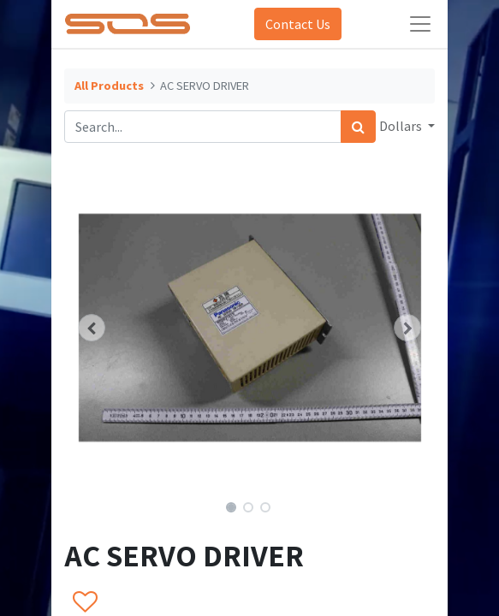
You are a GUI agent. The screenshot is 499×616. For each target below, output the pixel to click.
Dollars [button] (402, 125)
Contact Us (297, 24)
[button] (92, 327)
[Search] (358, 126)
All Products (109, 85)
